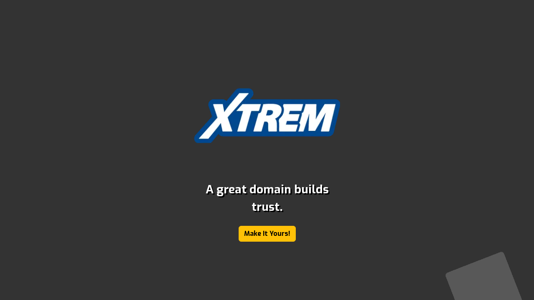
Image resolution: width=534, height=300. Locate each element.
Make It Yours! (267, 233)
